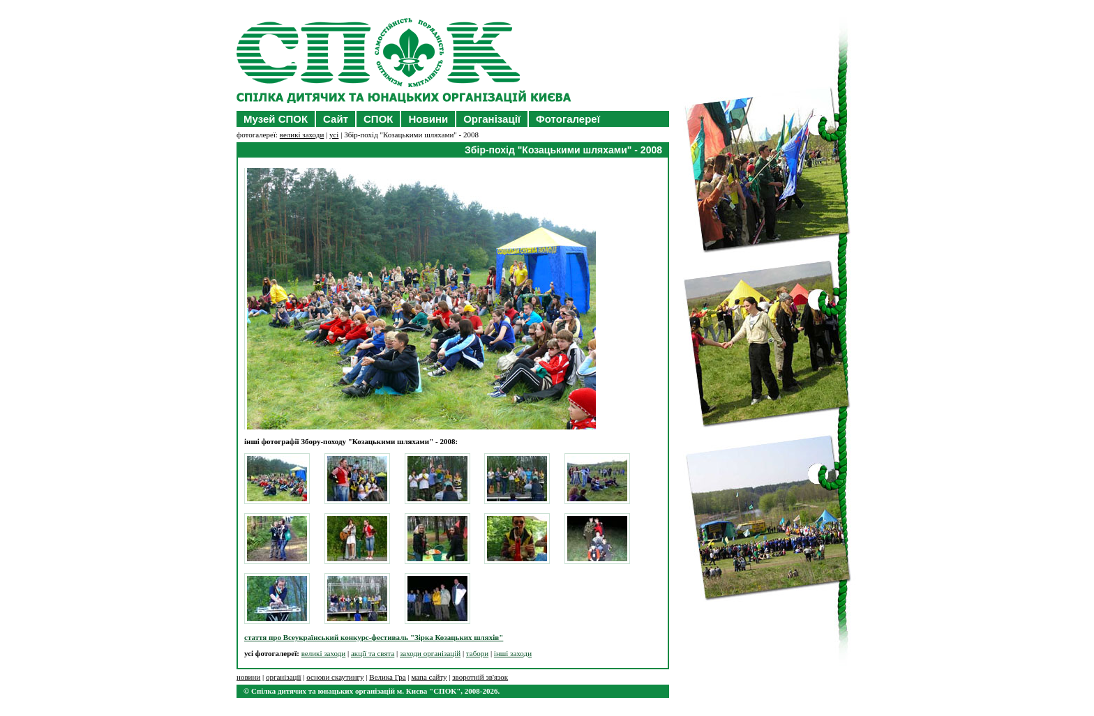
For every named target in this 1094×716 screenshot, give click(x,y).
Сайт (335, 119)
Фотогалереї (568, 119)
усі (333, 134)
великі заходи (302, 134)
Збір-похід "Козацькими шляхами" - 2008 (563, 149)
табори (477, 653)
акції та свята (372, 653)
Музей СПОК (275, 119)
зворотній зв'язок (480, 677)
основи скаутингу (335, 677)
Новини (428, 119)
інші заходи (513, 653)
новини (248, 677)
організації (283, 677)
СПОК (378, 119)
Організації (491, 119)
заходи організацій (430, 653)
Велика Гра (387, 677)
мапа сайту (429, 677)
